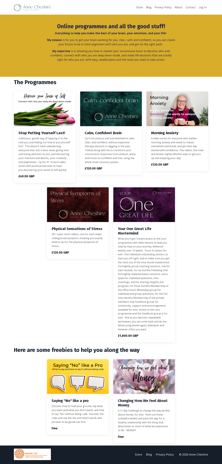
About (178, 7)
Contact (190, 7)
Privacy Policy (162, 7)
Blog (147, 7)
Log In (202, 7)
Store (136, 7)
